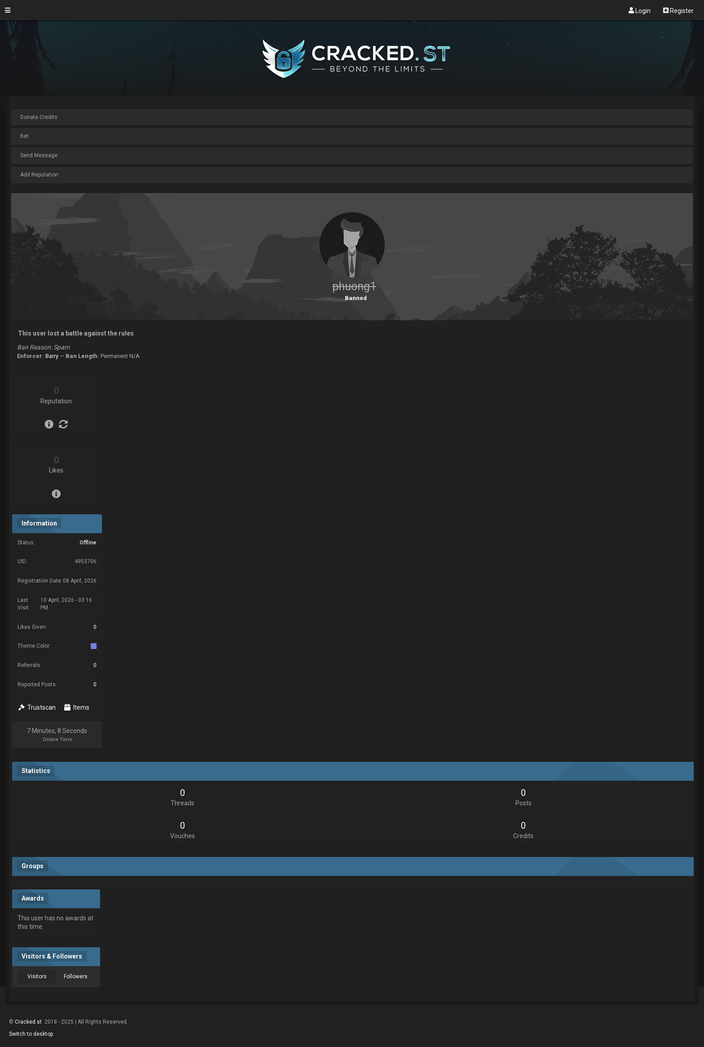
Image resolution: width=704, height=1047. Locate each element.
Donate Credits (38, 117)
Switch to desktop (31, 1034)
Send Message (38, 155)
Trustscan (37, 707)
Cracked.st (29, 1022)
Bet (24, 136)
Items (76, 707)
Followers (76, 976)
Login (640, 10)
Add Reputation (39, 175)
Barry (51, 356)
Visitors (37, 976)
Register (678, 10)
